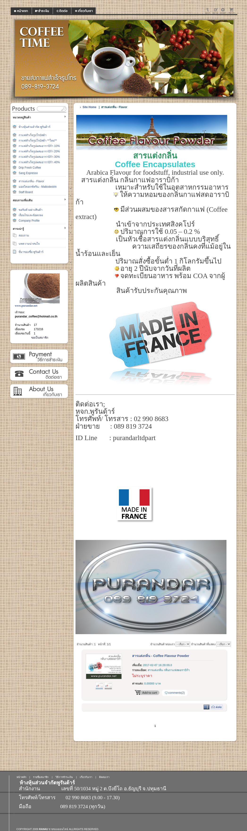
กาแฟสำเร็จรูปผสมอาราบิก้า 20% (39, 151)
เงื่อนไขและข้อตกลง (31, 215)
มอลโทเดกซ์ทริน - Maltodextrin (38, 186)
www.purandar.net (26, 305)
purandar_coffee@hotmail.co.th (36, 316)
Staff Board (26, 192)
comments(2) (176, 692)
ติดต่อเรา (39, 373)
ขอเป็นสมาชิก (39, 337)
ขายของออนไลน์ (58, 829)
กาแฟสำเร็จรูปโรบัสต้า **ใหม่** (38, 140)
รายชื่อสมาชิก (41, 777)
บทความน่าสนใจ (29, 243)
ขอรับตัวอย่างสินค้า (30, 209)
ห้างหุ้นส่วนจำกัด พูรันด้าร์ (34, 127)
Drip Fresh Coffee (30, 167)
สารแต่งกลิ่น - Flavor (31, 181)
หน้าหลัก (21, 777)
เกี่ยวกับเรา (39, 391)
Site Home (89, 107)
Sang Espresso (28, 173)
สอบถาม (24, 235)
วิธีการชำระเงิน (39, 356)
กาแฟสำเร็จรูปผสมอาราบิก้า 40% (39, 162)
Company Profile (29, 220)
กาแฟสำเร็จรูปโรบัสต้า (32, 135)
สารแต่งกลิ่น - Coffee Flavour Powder (160, 656)
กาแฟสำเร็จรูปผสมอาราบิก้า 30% (39, 156)
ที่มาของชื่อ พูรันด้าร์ (31, 252)
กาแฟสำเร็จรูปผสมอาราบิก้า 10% (39, 146)
